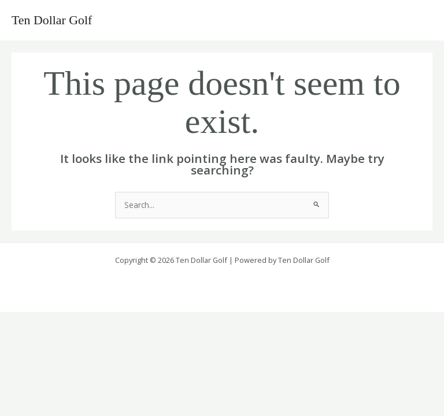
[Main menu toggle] (421, 20)
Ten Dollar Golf (52, 20)
